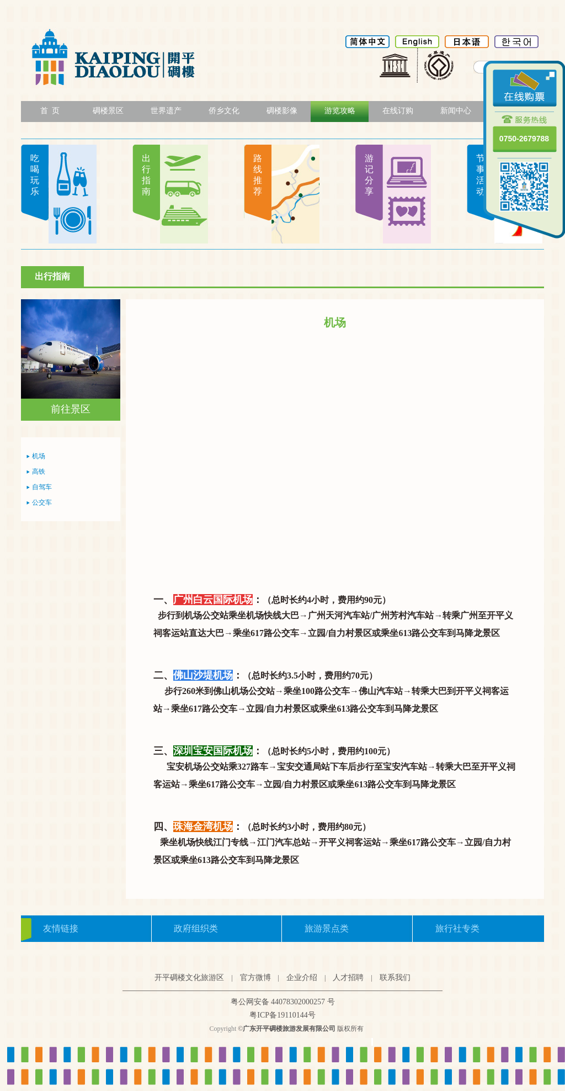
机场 (38, 456)
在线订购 (397, 111)
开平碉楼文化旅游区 (189, 977)
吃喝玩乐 (34, 174)
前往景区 (70, 409)
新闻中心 (455, 111)
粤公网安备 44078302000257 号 (283, 1002)
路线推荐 (257, 174)
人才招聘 (348, 977)
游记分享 (369, 174)
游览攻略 (339, 111)
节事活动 (480, 174)
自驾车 (42, 487)
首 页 (50, 111)
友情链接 (60, 928)
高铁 (38, 471)
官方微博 (255, 977)
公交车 (42, 502)
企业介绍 (301, 977)
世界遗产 (166, 111)
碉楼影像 (281, 111)
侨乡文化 (224, 111)
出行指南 (146, 174)
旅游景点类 (327, 928)
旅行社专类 (457, 928)
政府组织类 (196, 928)
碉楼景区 (108, 111)
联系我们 (395, 977)
